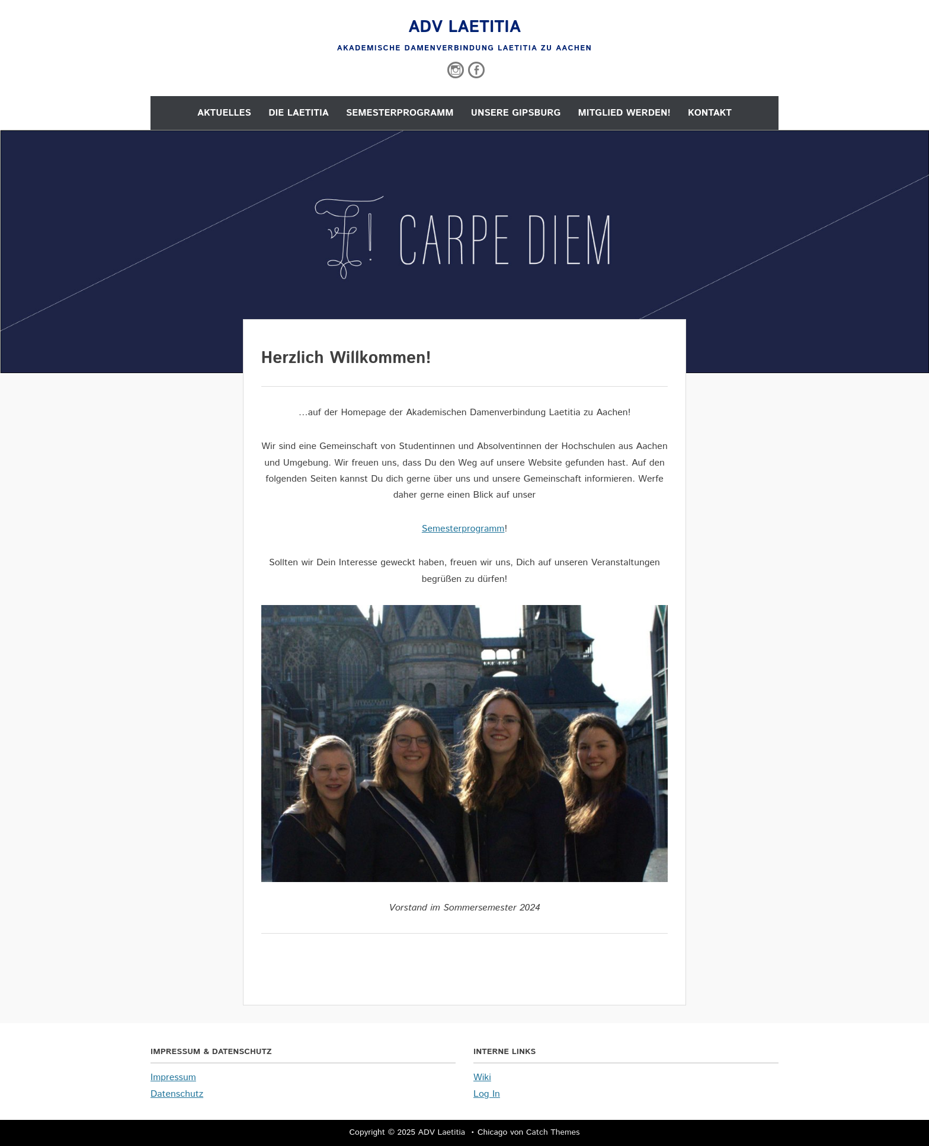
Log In (486, 1094)
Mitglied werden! (624, 113)
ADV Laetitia (464, 27)
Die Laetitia (298, 113)
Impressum (173, 1077)
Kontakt (710, 113)
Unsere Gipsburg (515, 113)
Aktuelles (224, 113)
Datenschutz (176, 1094)
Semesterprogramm (400, 113)
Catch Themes (553, 1132)
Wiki (482, 1077)
